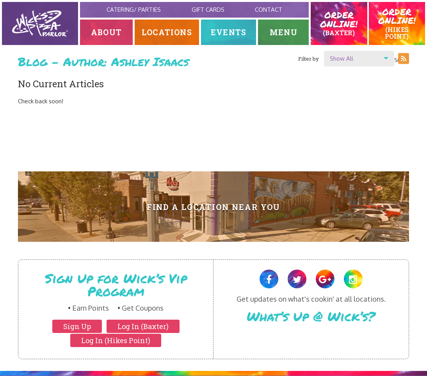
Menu (283, 32)
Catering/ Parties (134, 9)
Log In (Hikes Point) (115, 340)
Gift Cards (208, 9)
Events (228, 32)
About (106, 32)
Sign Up (77, 326)
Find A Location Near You (214, 207)
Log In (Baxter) (143, 326)
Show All (341, 58)
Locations (167, 32)
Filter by (308, 58)
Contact (268, 9)
